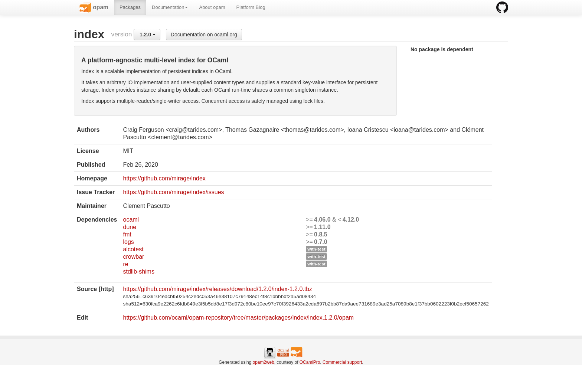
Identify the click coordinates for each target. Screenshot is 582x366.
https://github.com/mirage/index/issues (173, 192)
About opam (212, 7)
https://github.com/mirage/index (164, 178)
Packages (130, 7)
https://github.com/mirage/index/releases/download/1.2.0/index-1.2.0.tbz (217, 289)
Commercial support (342, 362)
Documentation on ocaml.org (204, 34)
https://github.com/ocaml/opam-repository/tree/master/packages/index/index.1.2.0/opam (238, 317)
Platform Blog (250, 7)
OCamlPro (310, 362)
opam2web (263, 362)
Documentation (170, 7)
